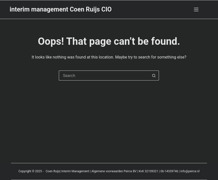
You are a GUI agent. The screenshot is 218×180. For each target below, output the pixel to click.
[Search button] (154, 75)
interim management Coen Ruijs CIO (61, 9)
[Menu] (196, 9)
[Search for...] (104, 75)
